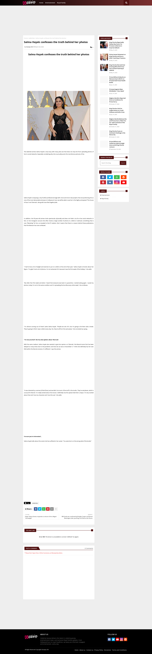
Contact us (89, 650)
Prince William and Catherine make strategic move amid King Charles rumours (116, 144)
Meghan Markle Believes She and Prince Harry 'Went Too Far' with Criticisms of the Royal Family (118, 121)
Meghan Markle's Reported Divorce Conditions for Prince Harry (117, 100)
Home (41, 3)
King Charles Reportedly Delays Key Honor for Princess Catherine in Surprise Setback (116, 45)
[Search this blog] (110, 163)
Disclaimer (107, 650)
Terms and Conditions (119, 650)
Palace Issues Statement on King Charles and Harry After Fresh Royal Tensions (117, 56)
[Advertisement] (76, 20)
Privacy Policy (98, 650)
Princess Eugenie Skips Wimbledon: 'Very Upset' (116, 90)
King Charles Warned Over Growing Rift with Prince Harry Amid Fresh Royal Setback (117, 67)
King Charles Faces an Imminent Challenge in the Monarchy (117, 133)
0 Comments (89, 548)
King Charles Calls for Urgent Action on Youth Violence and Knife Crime (116, 110)
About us (82, 650)
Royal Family (61, 3)
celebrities (32, 38)
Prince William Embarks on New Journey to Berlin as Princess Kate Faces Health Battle (117, 79)
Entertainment (50, 3)
